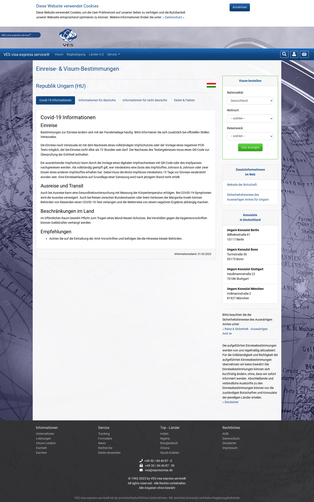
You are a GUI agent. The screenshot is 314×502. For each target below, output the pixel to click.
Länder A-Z (96, 54)
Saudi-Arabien (169, 453)
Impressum (230, 448)
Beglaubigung (76, 54)
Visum (59, 54)
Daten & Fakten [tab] (184, 100)
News (102, 443)
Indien (164, 434)
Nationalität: (235, 93)
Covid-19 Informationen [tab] (55, 100)
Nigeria (165, 438)
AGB (225, 434)
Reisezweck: (235, 128)
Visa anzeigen (250, 147)
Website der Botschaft (242, 185)
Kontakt (41, 448)
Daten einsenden (109, 453)
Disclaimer (229, 443)
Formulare (105, 438)
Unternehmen (45, 434)
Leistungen (43, 438)
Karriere (41, 453)
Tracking (104, 434)
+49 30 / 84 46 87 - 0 (158, 461)
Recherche (105, 448)
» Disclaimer (230, 402)
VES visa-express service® (26, 54)
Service (112, 54)
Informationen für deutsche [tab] (97, 100)
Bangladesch (169, 443)
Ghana (164, 448)
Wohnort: (233, 110)
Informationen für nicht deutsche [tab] (145, 100)
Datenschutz (231, 438)
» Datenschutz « (174, 17)
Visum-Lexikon (46, 443)
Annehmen (239, 7)
